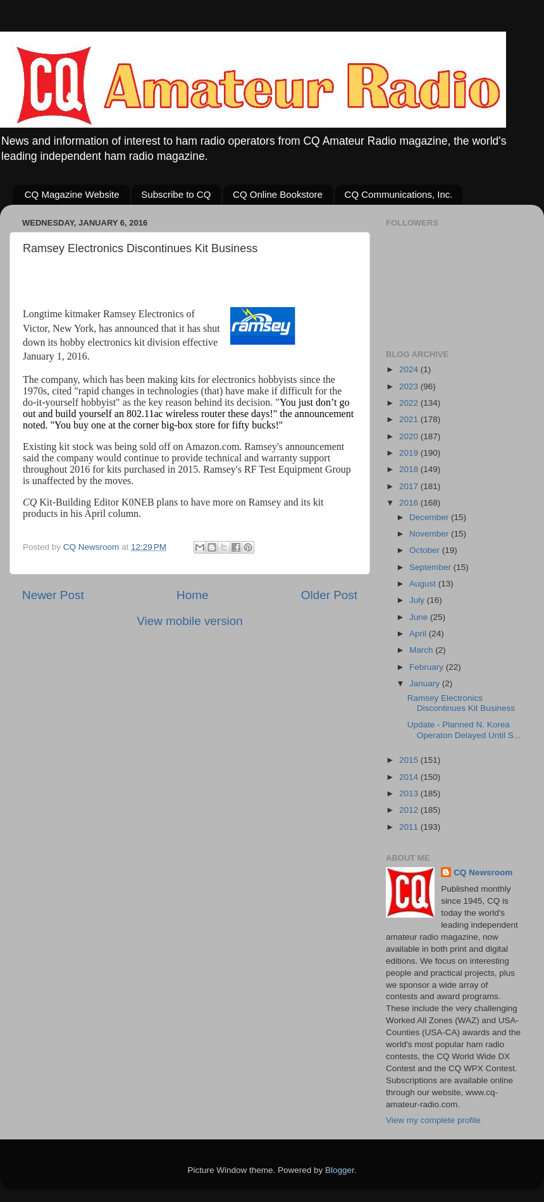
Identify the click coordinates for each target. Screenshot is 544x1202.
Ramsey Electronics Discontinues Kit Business (461, 703)
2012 (410, 810)
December (430, 517)
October (425, 550)
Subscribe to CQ (176, 194)
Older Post (329, 595)
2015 (410, 760)
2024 (410, 369)
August (423, 583)
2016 (410, 502)
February (427, 667)
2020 (410, 436)
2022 (410, 403)
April (419, 633)
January (425, 683)
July (418, 600)
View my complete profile (433, 1120)
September (431, 567)
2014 (410, 777)
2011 (410, 827)
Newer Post (53, 595)
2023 (410, 386)
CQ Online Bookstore (278, 194)
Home (192, 595)
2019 (410, 453)
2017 (410, 486)
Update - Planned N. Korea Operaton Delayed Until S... (464, 729)
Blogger (339, 1170)
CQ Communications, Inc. (399, 194)
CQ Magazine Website (72, 194)
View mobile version (190, 621)
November (430, 533)
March (422, 650)
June (419, 617)
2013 (410, 793)
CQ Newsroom (483, 872)
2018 (410, 469)
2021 (410, 419)
